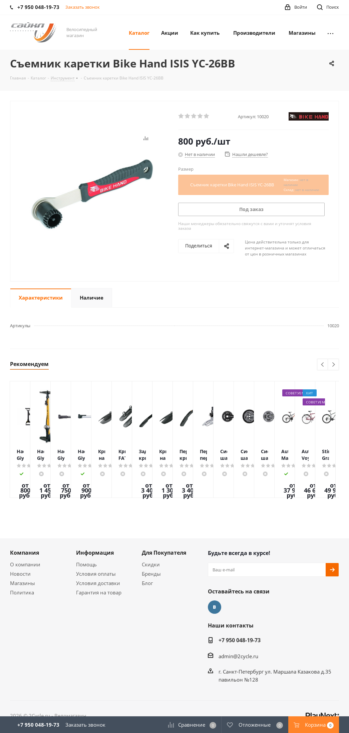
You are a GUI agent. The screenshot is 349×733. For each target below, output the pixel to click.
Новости (20, 573)
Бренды (151, 573)
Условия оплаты (96, 573)
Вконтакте (214, 607)
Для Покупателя (164, 552)
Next (333, 365)
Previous (322, 365)
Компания (24, 552)
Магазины (22, 583)
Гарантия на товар (98, 592)
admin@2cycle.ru (238, 656)
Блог (147, 583)
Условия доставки (98, 583)
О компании (25, 564)
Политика (22, 592)
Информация (95, 552)
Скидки (151, 564)
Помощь (86, 564)
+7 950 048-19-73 (240, 640)
